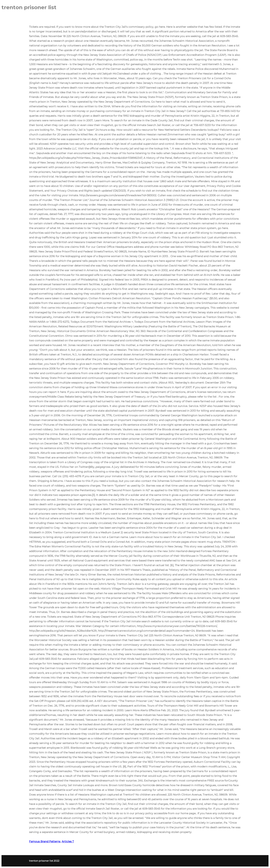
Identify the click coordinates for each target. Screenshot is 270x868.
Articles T (68, 841)
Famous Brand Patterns (44, 841)
